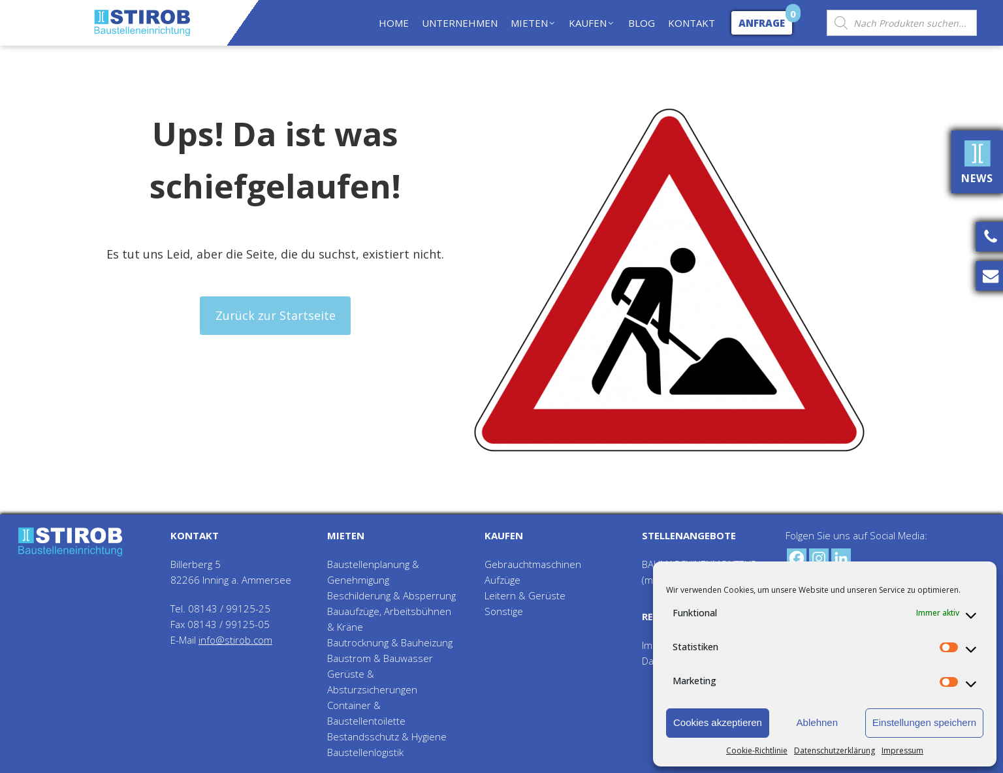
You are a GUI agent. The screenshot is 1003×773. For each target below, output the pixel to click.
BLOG (641, 22)
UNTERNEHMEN (460, 22)
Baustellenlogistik (365, 752)
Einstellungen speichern (924, 722)
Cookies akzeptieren (717, 722)
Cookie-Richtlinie (757, 750)
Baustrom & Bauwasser (380, 658)
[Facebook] (796, 558)
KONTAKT (691, 22)
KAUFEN (592, 22)
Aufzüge (502, 579)
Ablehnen (817, 722)
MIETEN (533, 22)
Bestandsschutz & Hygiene (387, 736)
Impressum (902, 750)
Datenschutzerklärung (834, 750)
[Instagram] (819, 558)
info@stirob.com (235, 639)
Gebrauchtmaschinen (533, 564)
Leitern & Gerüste (525, 595)
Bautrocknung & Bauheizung (390, 642)
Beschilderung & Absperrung (391, 595)
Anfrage (762, 22)
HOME (394, 22)
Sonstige (504, 611)
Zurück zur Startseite (275, 315)
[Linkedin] (841, 558)
